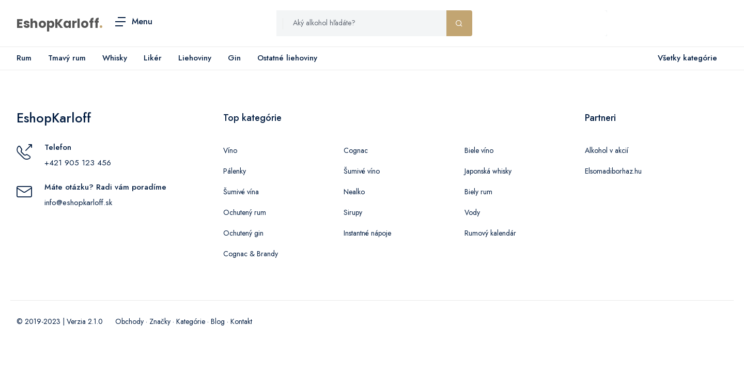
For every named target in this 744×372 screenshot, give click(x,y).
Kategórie (190, 321)
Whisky (114, 58)
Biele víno (478, 150)
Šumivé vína (241, 192)
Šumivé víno (362, 171)
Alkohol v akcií (606, 150)
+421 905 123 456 (77, 162)
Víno (230, 150)
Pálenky (234, 171)
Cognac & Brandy (250, 254)
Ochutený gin (243, 233)
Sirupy (353, 212)
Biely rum (478, 192)
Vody (472, 212)
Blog (218, 321)
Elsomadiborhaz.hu (613, 171)
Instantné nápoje (367, 233)
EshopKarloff (58, 23)
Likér (153, 58)
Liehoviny (194, 58)
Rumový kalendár (490, 233)
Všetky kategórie (685, 58)
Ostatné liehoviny (287, 58)
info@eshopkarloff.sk (78, 202)
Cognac (356, 150)
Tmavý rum (67, 58)
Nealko (354, 192)
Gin (234, 58)
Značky (160, 321)
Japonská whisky (488, 171)
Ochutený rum (244, 212)
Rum (24, 58)
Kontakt (241, 321)
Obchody (129, 321)
